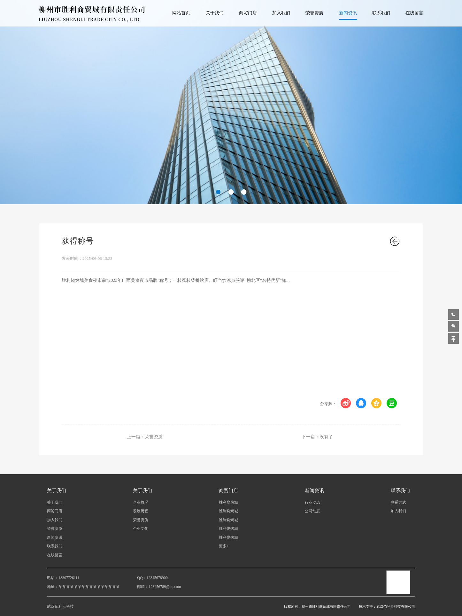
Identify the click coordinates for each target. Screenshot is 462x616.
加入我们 (281, 13)
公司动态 (312, 511)
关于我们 (215, 13)
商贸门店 (248, 13)
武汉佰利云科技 (60, 606)
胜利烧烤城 (228, 502)
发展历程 (140, 511)
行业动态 (312, 502)
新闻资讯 (348, 13)
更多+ (224, 546)
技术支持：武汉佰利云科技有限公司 (387, 606)
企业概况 (140, 502)
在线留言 (414, 13)
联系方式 (398, 502)
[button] (218, 192)
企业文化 (140, 528)
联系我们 (381, 13)
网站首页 (181, 13)
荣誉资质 (314, 13)
